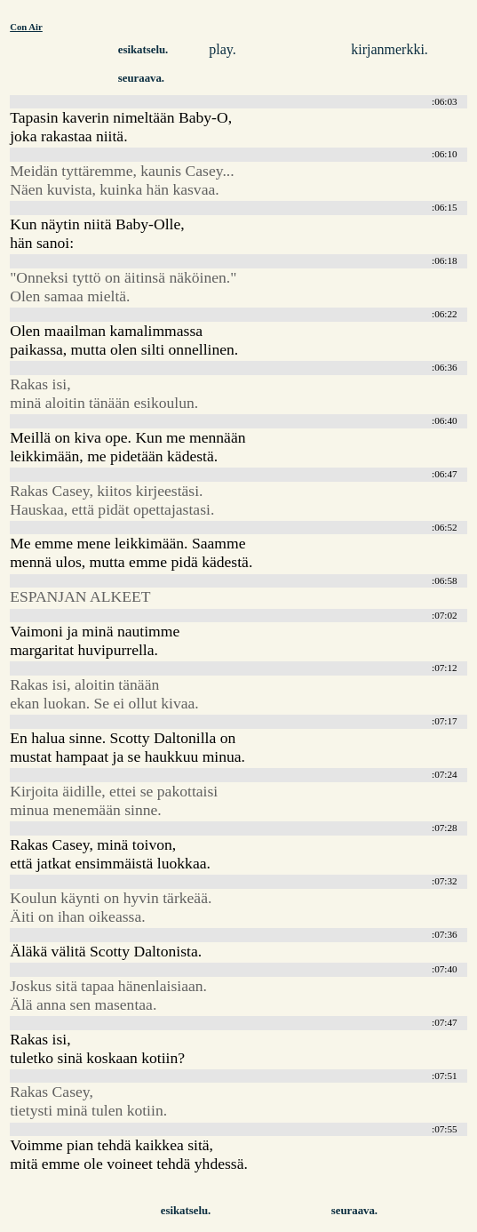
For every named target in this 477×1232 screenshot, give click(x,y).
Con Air (26, 26)
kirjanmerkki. (389, 49)
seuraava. (141, 78)
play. (222, 49)
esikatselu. (143, 50)
